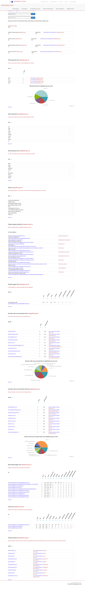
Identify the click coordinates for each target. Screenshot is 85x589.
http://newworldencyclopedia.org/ (15, 356)
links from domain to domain (54, 407)
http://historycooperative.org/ (14, 351)
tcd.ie (50, 430)
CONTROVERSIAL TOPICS (7, 5)
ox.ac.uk (50, 427)
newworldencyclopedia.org (55, 357)
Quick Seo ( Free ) (44, 1)
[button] (16, 9)
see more (10, 107)
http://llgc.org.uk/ (12, 418)
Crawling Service (53, 1)
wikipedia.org (52, 338)
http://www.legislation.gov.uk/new (15, 487)
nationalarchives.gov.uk (53, 411)
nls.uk (50, 425)
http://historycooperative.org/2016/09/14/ (16, 235)
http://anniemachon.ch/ (13, 334)
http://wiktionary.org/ (12, 564)
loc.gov (51, 343)
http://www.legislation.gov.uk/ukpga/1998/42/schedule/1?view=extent (22, 246)
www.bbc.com (62, 243)
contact (72, 582)
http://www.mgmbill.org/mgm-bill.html (15, 268)
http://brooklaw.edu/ (12, 567)
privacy (79, 582)
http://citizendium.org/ (12, 339)
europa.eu (51, 355)
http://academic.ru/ (12, 348)
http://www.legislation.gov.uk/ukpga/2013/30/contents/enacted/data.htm (22, 488)
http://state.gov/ (11, 561)
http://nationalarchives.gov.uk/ (14, 409)
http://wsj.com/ (11, 553)
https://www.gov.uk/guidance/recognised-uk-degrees (18, 272)
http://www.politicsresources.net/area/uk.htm (17, 255)
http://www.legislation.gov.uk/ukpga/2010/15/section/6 (19, 262)
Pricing (66, 1)
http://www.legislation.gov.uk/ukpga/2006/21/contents (19, 250)
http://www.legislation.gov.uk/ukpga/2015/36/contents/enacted (21, 254)
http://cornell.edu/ (12, 570)
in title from (36, 78)
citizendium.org (52, 341)
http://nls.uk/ (11, 423)
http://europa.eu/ (12, 353)
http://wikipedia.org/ (12, 337)
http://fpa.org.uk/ (11, 331)
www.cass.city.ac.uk (63, 264)
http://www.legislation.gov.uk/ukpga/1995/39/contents (19, 238)
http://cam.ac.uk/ (12, 421)
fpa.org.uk (51, 332)
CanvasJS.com (71, 456)
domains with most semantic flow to (54, 32)
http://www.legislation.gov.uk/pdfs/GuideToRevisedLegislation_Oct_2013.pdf (23, 484)
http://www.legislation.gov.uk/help (15, 527)
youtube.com (36, 560)
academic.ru (52, 349)
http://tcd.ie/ (11, 429)
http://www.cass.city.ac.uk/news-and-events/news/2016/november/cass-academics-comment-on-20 (27, 264)
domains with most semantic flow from (54, 45)
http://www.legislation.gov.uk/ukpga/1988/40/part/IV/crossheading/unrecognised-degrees (26, 274)
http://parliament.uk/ (12, 407)
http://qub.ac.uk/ (11, 415)
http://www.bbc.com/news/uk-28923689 (16, 243)
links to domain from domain (54, 331)
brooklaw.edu (36, 568)
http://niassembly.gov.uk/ (13, 432)
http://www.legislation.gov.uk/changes (15, 485)
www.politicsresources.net (64, 255)
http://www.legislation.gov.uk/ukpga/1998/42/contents (18, 303)
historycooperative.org (63, 235)
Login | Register (73, 1)
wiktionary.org (36, 565)
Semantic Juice (17, 1)
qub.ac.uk (51, 416)
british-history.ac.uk (53, 413)
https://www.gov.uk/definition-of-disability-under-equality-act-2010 (21, 260)
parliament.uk (51, 408)
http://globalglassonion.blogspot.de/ (15, 239)
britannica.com (36, 576)
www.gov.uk (61, 248)
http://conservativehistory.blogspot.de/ (16, 345)
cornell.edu (36, 571)
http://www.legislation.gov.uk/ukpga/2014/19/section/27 (20, 266)
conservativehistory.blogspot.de (55, 346)
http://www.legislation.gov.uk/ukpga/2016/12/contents (18, 490)
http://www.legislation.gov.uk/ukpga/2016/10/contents (18, 492)
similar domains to (41, 550)
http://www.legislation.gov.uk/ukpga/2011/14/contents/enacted (21, 258)
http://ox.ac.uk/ (11, 426)
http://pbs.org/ (11, 572)
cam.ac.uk (51, 422)
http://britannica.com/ (12, 575)
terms (76, 582)
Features (61, 1)
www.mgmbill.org (62, 268)
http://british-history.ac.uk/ (13, 412)
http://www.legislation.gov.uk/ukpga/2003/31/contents (19, 270)
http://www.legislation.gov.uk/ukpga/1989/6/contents (18, 496)
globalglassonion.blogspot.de (64, 239)
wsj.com (35, 554)
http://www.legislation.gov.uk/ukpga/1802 (16, 493)
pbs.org (35, 574)
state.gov (35, 562)
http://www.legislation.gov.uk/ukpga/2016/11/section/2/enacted (21, 242)
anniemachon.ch (53, 335)
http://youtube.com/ (12, 558)
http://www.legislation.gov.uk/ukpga (15, 526)
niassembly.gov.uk (52, 433)
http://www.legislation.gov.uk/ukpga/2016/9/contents (18, 495)
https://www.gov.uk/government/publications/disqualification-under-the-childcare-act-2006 (25, 248)
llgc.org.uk (51, 419)
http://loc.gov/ (11, 342)
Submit (33, 14)
